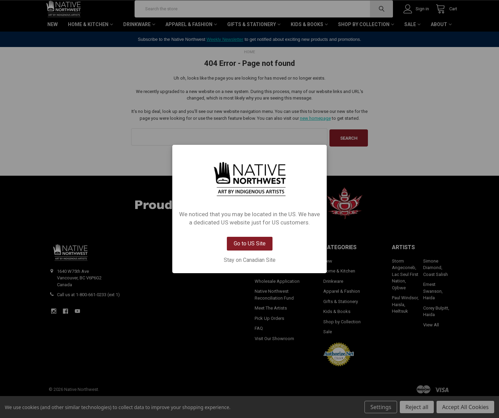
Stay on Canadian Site (250, 260)
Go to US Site (250, 243)
